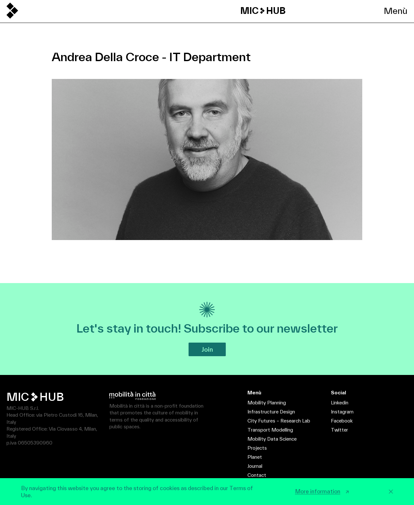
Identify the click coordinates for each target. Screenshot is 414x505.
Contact (256, 475)
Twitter (339, 430)
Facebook (342, 420)
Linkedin (339, 402)
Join (207, 349)
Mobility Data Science (272, 439)
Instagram (342, 411)
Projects (257, 448)
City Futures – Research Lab (278, 420)
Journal (254, 466)
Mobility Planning (266, 402)
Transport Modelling (270, 430)
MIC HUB (263, 10)
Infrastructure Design (271, 411)
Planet (254, 457)
